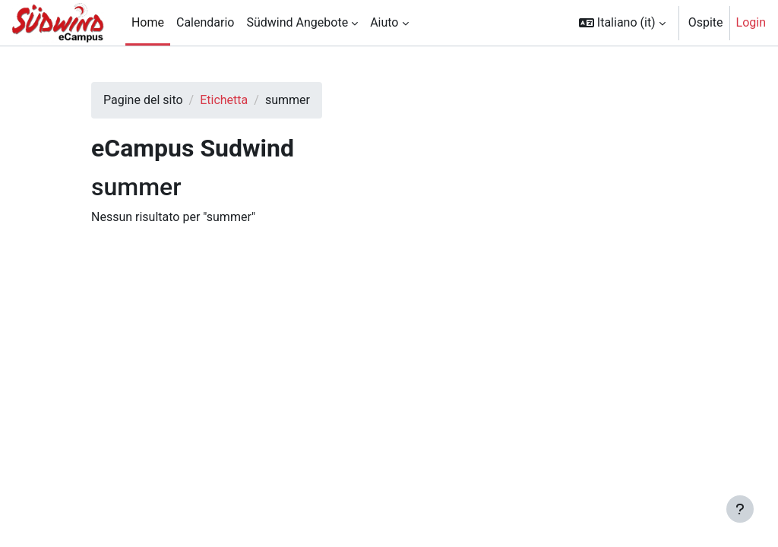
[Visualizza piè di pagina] (740, 509)
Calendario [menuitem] (205, 22)
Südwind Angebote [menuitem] (297, 22)
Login (751, 22)
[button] (622, 23)
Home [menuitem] (147, 22)
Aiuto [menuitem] (384, 22)
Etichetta (224, 100)
